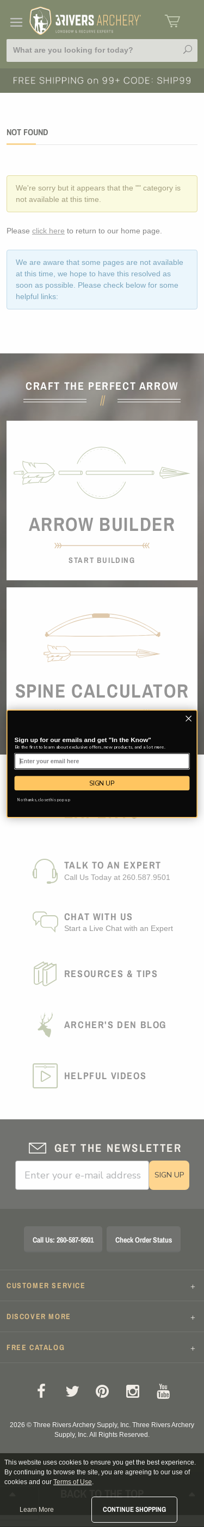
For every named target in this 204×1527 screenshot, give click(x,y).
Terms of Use (72, 1482)
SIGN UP (102, 782)
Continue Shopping (134, 1509)
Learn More (37, 1509)
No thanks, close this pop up (43, 799)
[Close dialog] (188, 718)
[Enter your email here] (102, 761)
